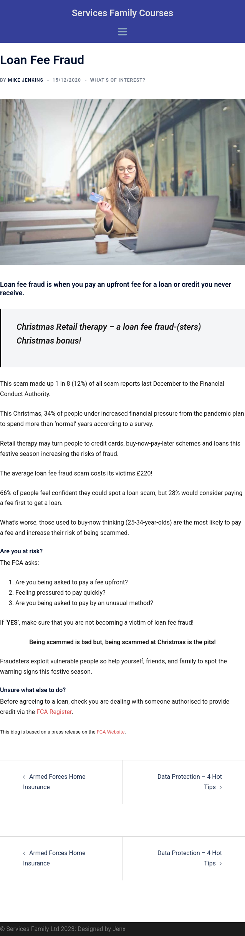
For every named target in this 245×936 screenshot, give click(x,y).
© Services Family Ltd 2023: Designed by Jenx (63, 929)
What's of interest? (118, 80)
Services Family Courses (122, 13)
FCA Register (53, 712)
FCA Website (111, 732)
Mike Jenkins (25, 80)
